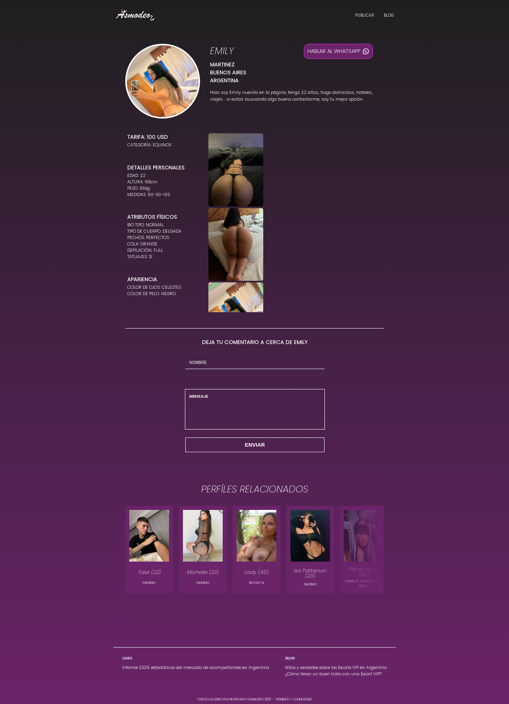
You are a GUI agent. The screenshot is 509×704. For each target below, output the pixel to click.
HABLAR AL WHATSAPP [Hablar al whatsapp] (338, 51)
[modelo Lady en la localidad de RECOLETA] (256, 549)
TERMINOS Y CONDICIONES (293, 699)
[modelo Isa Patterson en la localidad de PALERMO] (310, 549)
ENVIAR (255, 445)
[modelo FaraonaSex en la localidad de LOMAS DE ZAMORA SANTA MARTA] (364, 549)
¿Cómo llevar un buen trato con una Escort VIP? (333, 674)
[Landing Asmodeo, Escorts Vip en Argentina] (135, 15)
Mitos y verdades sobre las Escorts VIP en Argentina (336, 668)
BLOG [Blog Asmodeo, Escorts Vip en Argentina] (389, 15)
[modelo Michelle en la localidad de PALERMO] (203, 549)
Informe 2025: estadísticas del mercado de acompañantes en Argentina (195, 668)
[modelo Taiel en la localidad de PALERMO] (149, 549)
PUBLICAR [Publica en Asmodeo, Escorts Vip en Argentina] (364, 15)
